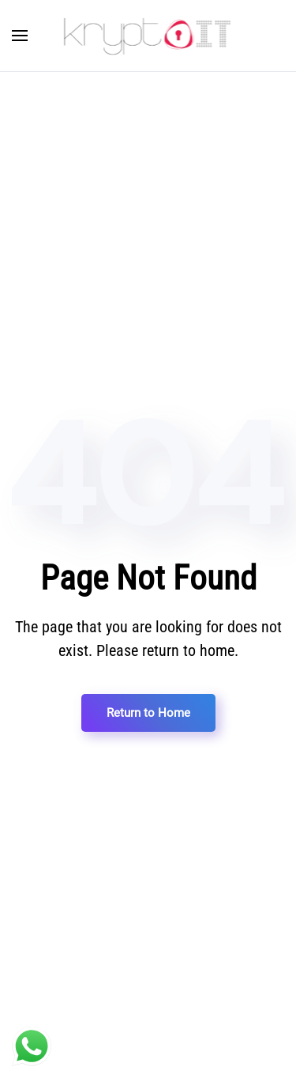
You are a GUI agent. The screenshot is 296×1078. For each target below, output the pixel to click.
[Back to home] (148, 35)
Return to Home (148, 713)
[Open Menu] (20, 35)
